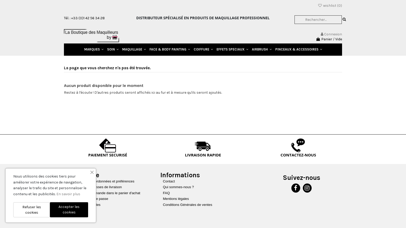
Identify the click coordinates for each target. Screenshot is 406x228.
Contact (169, 181)
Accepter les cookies (69, 209)
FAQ (166, 193)
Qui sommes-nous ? (178, 187)
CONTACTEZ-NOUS (298, 154)
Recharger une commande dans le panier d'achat (102, 193)
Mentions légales (176, 199)
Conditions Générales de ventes (187, 205)
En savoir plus (68, 194)
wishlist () (330, 5)
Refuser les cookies (31, 210)
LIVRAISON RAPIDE (203, 154)
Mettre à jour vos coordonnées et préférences (99, 181)
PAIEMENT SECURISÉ (107, 154)
